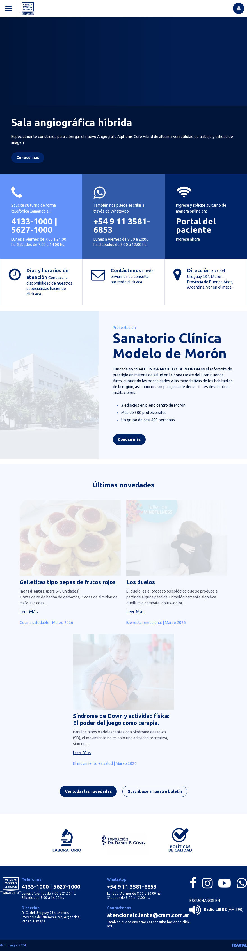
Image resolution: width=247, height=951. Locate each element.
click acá (33, 294)
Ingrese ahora (188, 239)
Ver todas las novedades (88, 793)
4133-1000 (31, 221)
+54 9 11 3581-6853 (121, 225)
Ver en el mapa (219, 287)
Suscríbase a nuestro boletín (155, 793)
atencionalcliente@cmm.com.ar (148, 915)
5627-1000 (31, 229)
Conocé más (129, 441)
